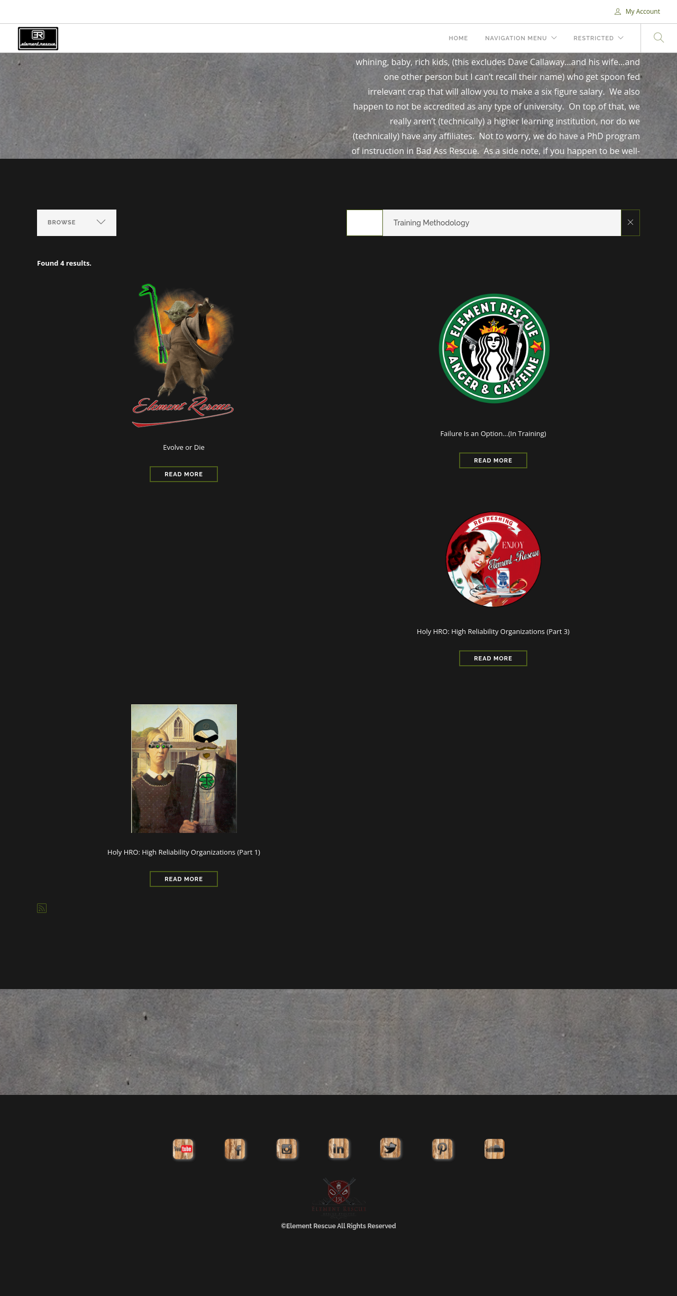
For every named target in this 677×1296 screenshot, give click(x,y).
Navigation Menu (516, 38)
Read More (183, 474)
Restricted (594, 38)
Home (458, 38)
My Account (637, 11)
